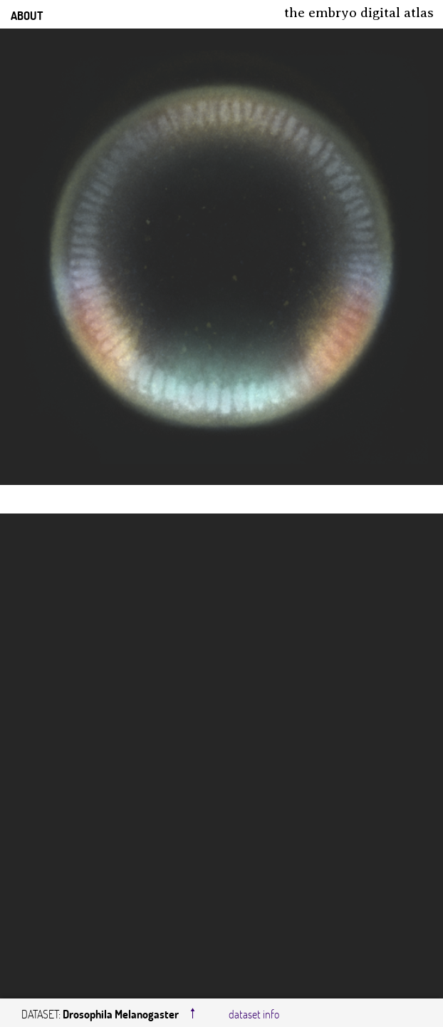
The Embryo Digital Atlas (359, 12)
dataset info (254, 1013)
